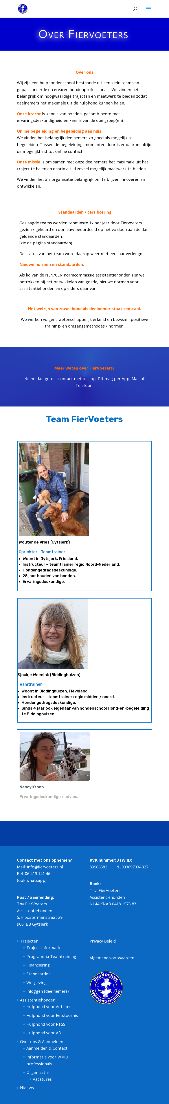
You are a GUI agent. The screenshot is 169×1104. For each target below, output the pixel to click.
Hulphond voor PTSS (45, 1024)
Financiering (38, 965)
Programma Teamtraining (51, 956)
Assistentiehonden (37, 1000)
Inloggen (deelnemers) (47, 991)
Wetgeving (36, 982)
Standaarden (38, 973)
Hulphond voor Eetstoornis (52, 1015)
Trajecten (29, 941)
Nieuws (27, 1087)
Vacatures (42, 1079)
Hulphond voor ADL (44, 1032)
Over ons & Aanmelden (41, 1041)
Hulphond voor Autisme (49, 1006)
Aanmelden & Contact (47, 1048)
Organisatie (37, 1072)
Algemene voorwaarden (112, 957)
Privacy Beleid (103, 941)
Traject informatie (43, 947)
